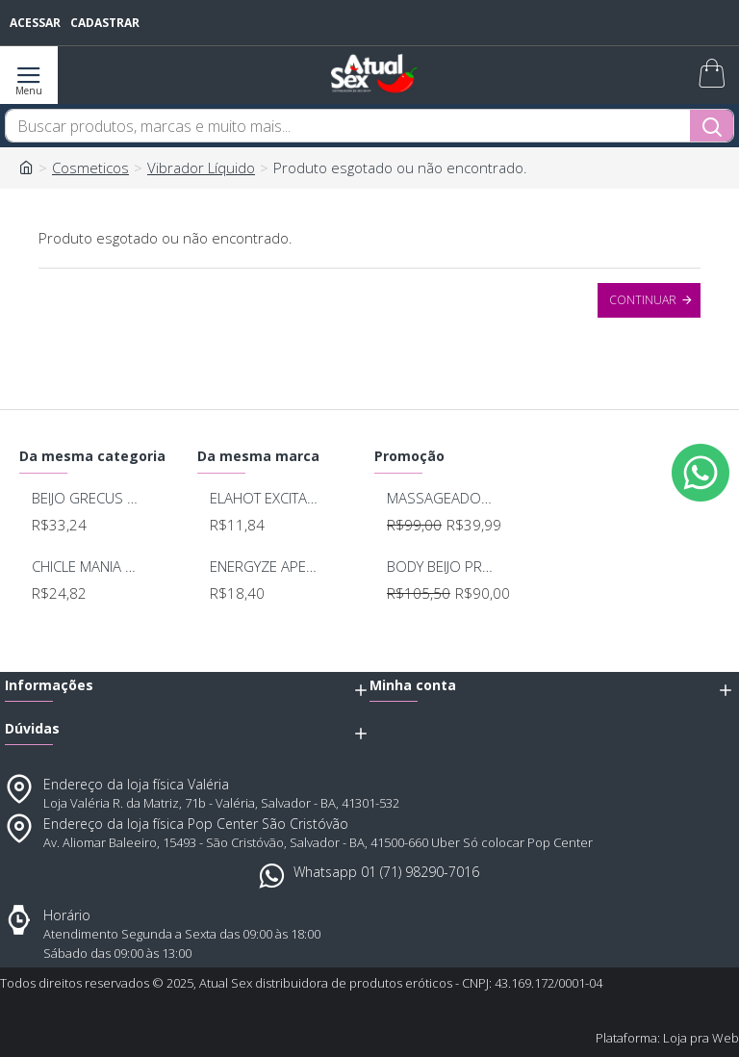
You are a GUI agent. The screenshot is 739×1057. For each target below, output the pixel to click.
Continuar (642, 300)
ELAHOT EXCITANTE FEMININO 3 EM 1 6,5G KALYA (264, 498)
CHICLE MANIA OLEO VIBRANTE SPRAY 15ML (86, 566)
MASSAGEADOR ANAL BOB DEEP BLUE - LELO (442, 498)
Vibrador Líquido (201, 167)
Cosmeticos (90, 167)
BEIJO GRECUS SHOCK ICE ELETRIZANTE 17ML (86, 498)
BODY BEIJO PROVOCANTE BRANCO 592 (442, 566)
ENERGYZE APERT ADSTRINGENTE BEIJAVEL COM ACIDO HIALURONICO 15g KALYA (264, 566)
